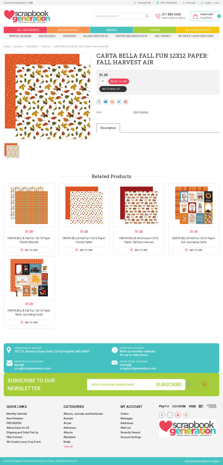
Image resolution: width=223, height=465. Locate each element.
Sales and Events (198, 30)
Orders (125, 413)
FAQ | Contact (163, 36)
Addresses (127, 423)
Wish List (126, 427)
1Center (215, 461)
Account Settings (131, 437)
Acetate (68, 418)
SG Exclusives (68, 30)
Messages (127, 418)
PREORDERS (69, 36)
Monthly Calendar (20, 36)
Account (190, 2)
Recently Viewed (130, 432)
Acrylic (67, 423)
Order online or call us (173, 17)
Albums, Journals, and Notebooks (83, 413)
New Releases (47, 36)
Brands (111, 30)
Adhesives (70, 427)
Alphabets (70, 437)
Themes (154, 30)
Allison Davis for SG (96, 36)
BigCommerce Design (196, 461)
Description (108, 128)
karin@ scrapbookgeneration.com (32, 366)
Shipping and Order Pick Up (131, 36)
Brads (67, 441)
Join (217, 2)
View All (68, 446)
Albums (68, 432)
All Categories (25, 30)
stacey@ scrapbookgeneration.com (137, 366)
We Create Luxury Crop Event (196, 36)
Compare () (142, 2)
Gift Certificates (168, 2)
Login (207, 2)
